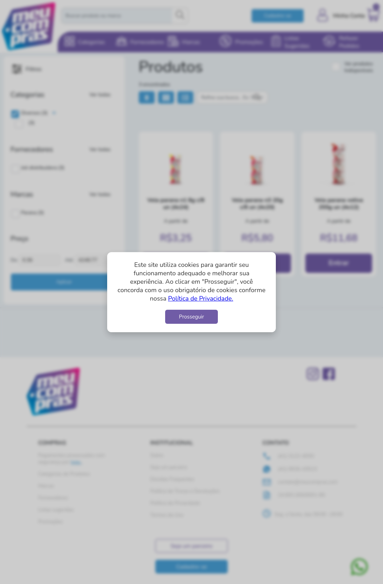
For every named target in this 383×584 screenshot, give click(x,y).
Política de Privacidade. (200, 298)
